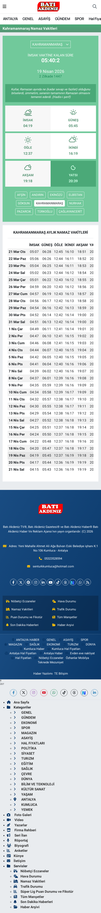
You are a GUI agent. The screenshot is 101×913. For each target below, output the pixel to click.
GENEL (28, 18)
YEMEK (23, 810)
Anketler (17, 851)
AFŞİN (21, 195)
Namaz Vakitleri (19, 609)
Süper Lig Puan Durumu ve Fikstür (43, 892)
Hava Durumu (64, 601)
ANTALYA (10, 18)
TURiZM (70, 644)
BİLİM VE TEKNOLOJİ (34, 784)
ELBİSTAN (75, 195)
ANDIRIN (38, 195)
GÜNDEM (62, 18)
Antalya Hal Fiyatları (20, 653)
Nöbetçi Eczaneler (21, 601)
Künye (15, 856)
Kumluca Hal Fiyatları (63, 649)
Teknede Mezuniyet (50, 662)
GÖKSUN (24, 203)
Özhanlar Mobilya (77, 658)
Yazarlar (17, 825)
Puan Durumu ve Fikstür (24, 617)
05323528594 (53, 558)
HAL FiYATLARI (29, 743)
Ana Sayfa (18, 702)
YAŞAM (23, 794)
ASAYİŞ (44, 18)
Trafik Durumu (64, 609)
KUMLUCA (25, 805)
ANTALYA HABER (25, 640)
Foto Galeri (19, 815)
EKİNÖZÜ (56, 195)
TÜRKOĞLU (44, 211)
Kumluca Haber (31, 649)
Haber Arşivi (63, 625)
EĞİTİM (23, 764)
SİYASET (24, 753)
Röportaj (17, 840)
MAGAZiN (13, 644)
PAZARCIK (24, 211)
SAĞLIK (31, 644)
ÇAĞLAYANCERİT (70, 211)
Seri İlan (17, 835)
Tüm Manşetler (64, 617)
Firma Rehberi (21, 830)
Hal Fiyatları (20, 658)
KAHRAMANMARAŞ (49, 203)
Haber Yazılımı (43, 673)
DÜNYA (88, 644)
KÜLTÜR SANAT (29, 789)
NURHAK (75, 203)
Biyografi (18, 846)
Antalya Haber (51, 653)
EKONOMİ (51, 644)
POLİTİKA (25, 748)
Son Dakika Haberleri (22, 625)
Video (15, 820)
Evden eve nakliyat (80, 653)
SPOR (79, 18)
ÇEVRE (23, 774)
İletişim (16, 861)
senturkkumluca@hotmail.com (53, 566)
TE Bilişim (61, 673)
